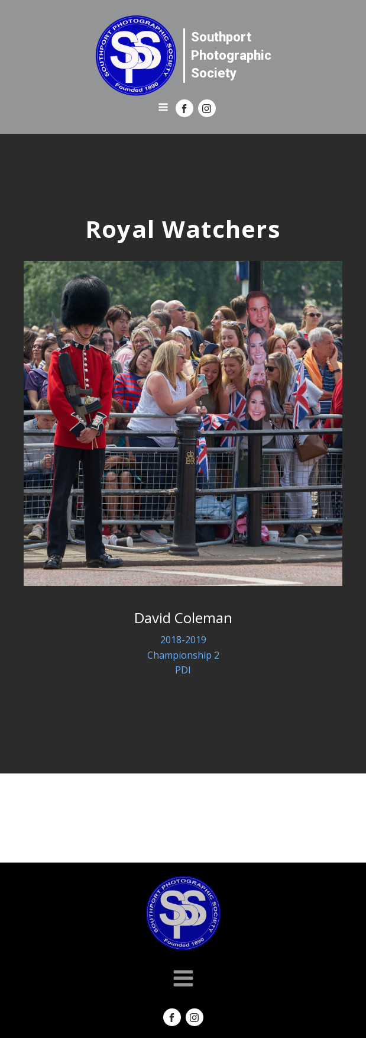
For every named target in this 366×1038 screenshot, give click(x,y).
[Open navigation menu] (163, 108)
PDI (183, 669)
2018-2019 (183, 639)
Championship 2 (183, 655)
